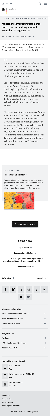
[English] (7, 3)
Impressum (6, 395)
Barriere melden (7, 402)
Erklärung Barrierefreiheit (11, 406)
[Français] (11, 3)
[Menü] (45, 3)
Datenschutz (6, 399)
